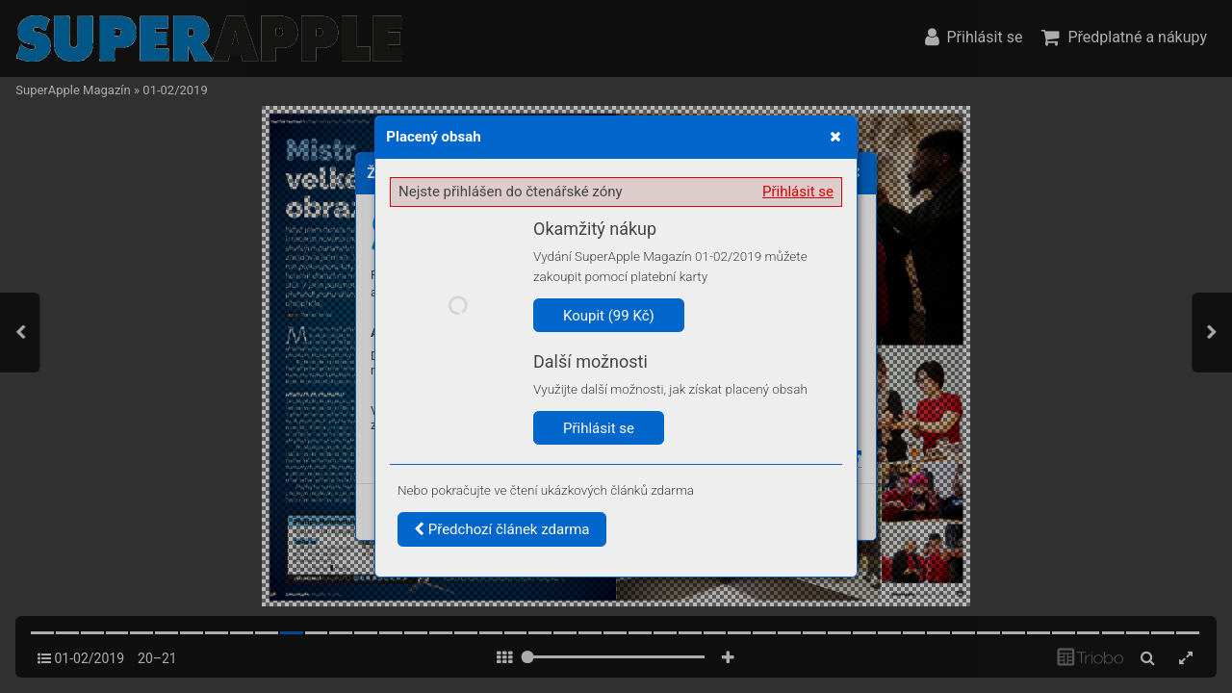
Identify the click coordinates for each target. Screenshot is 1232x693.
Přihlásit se (798, 191)
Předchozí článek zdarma (502, 529)
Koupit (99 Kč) (608, 315)
